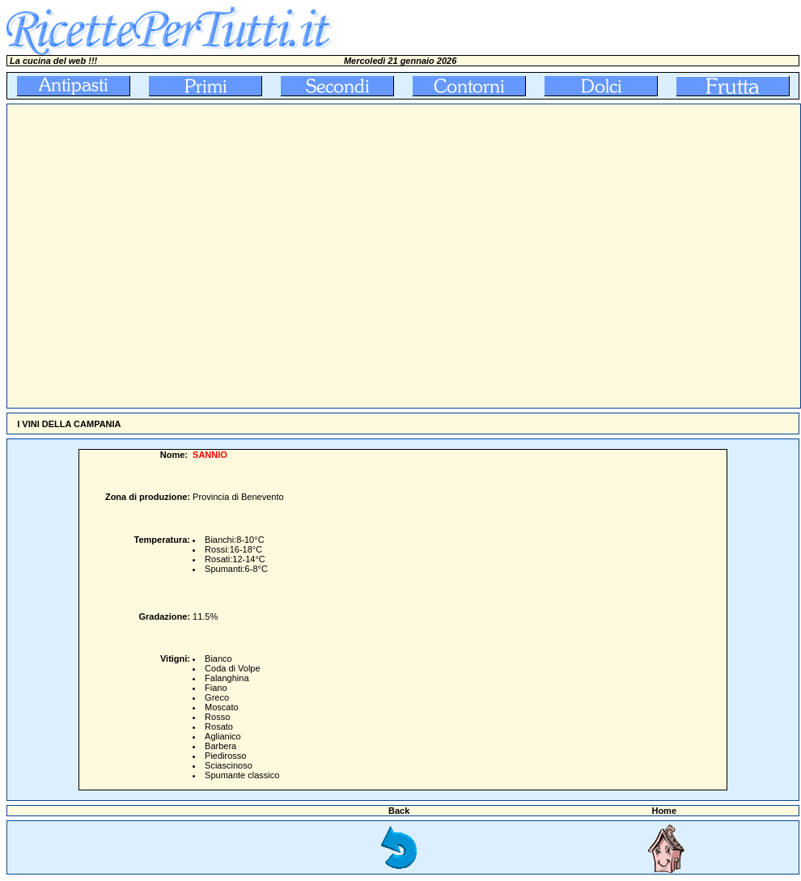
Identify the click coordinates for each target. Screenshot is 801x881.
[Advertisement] (151, 256)
